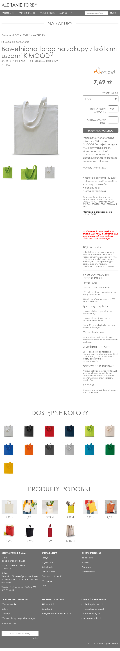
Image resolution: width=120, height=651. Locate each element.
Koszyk (45, 557)
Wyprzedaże (88, 571)
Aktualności (48, 604)
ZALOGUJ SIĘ (8, 12)
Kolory (5, 608)
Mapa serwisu (9, 622)
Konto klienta (49, 571)
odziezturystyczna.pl (92, 604)
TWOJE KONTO (47, 12)
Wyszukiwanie (9, 604)
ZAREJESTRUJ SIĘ (27, 12)
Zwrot (44, 585)
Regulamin (47, 608)
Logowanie (47, 562)
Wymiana (47, 580)
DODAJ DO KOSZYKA (100, 130)
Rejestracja (47, 566)
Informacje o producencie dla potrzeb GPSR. (97, 213)
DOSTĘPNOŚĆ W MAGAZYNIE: (98, 110)
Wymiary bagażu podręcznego (18, 618)
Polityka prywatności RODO (56, 613)
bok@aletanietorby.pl (13, 560)
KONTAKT (93, 392)
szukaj (113, 12)
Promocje (86, 566)
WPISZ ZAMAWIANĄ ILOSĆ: (96, 121)
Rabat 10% (87, 557)
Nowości (86, 562)
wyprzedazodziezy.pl (93, 608)
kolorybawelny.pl (91, 613)
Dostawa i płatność (52, 576)
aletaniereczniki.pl (91, 618)
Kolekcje (6, 613)
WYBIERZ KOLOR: (110, 93)
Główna (6, 35)
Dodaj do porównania (17, 41)
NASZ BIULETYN (66, 12)
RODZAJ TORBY (21, 35)
